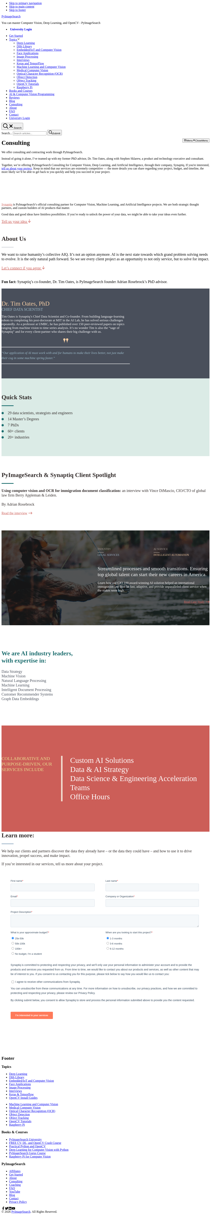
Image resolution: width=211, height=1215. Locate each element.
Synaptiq (7, 204)
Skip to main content (21, 6)
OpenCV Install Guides (23, 1097)
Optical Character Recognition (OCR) (32, 1111)
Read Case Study (196, 601)
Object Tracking (19, 1117)
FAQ (12, 1188)
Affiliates (14, 1171)
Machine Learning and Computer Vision (33, 1104)
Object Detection (19, 1114)
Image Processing (20, 1087)
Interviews (15, 1091)
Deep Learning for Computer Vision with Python (38, 1149)
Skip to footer (17, 10)
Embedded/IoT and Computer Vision (31, 1080)
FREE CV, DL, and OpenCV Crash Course (35, 1142)
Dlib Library (16, 1077)
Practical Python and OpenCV (27, 1146)
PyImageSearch (11, 16)
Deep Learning (18, 1073)
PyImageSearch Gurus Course (27, 1153)
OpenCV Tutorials (20, 1121)
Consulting (15, 1181)
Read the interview (17, 513)
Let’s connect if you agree (23, 268)
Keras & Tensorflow (21, 1094)
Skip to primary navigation (25, 3)
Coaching (15, 1184)
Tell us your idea (16, 221)
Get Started (16, 1174)
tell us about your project (17, 168)
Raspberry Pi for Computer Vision (30, 1156)
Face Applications (20, 1084)
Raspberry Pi (17, 1124)
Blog (12, 1195)
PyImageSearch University (25, 1139)
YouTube (14, 1191)
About (13, 1178)
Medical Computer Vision (25, 1107)
